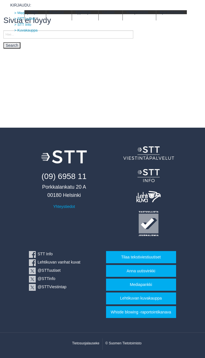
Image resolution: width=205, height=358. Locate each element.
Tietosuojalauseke (85, 343)
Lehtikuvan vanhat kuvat (58, 262)
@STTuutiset (48, 270)
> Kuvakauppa (25, 30)
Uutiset (108, 12)
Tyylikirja (83, 12)
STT (17, 15)
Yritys (33, 12)
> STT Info (22, 24)
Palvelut (57, 12)
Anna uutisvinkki (140, 271)
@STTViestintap (51, 287)
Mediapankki (141, 284)
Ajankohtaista (171, 12)
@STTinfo (46, 278)
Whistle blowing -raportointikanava (141, 312)
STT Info (44, 254)
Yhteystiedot (137, 12)
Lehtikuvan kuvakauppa (141, 298)
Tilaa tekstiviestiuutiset (141, 257)
